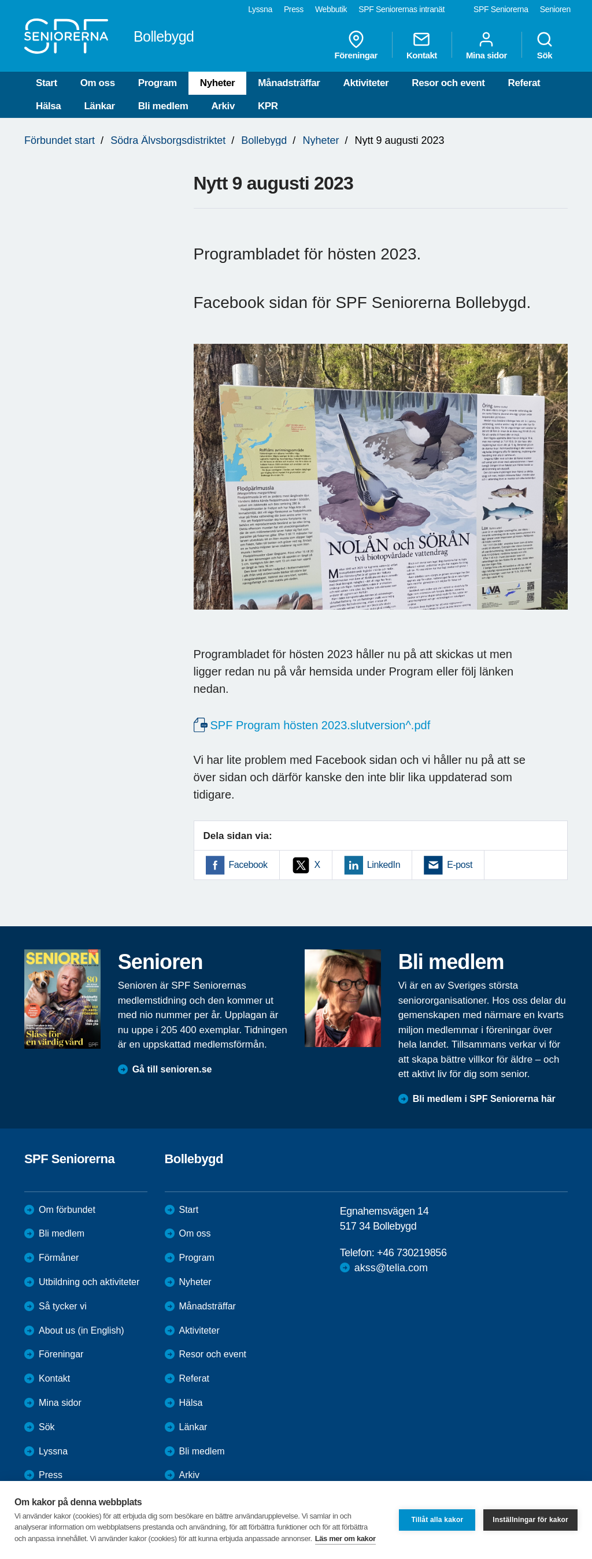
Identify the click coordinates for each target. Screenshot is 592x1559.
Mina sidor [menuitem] (486, 45)
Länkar (99, 106)
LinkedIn (383, 865)
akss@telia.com (391, 1268)
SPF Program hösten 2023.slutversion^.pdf (320, 725)
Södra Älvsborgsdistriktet (167, 140)
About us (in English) (81, 1330)
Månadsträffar (289, 82)
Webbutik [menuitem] (331, 9)
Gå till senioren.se (172, 1069)
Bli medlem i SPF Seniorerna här (484, 1099)
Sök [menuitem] (544, 45)
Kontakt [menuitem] (421, 45)
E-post (459, 865)
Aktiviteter (366, 82)
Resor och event (448, 82)
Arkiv (223, 106)
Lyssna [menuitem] (260, 9)
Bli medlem (163, 106)
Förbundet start (59, 140)
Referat (524, 82)
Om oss (97, 82)
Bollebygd (264, 140)
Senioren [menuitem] (555, 9)
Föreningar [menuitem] (356, 45)
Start (46, 82)
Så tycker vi (63, 1306)
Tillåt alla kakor (437, 1520)
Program (157, 82)
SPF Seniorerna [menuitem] (500, 9)
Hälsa (48, 106)
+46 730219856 (411, 1253)
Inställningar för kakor (530, 1520)
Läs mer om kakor (345, 1538)
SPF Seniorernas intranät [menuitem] (401, 9)
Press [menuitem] (294, 9)
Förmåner (59, 1258)
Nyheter (217, 82)
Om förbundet (67, 1210)
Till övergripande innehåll (0, 0)
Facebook (248, 865)
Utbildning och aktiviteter (89, 1282)
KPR (268, 106)
